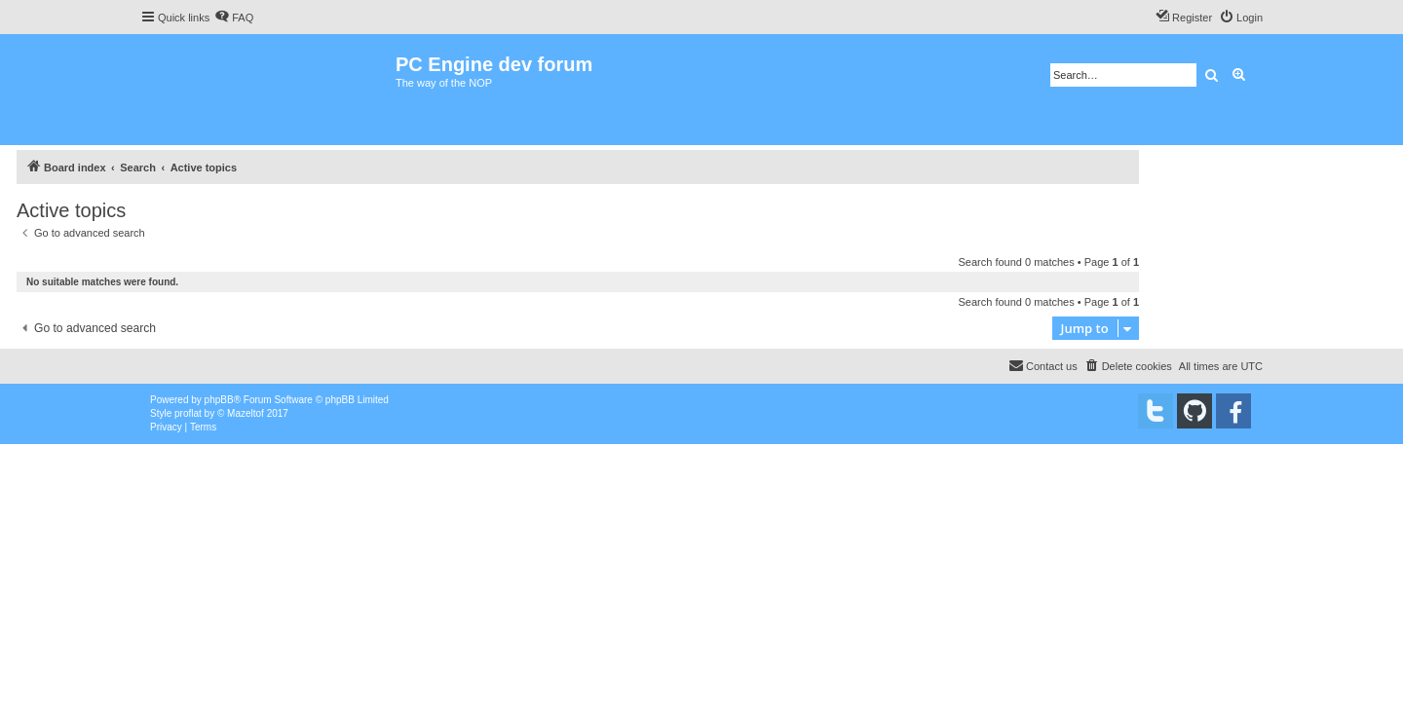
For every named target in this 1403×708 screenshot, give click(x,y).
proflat (188, 413)
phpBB (219, 399)
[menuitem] (233, 17)
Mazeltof (245, 413)
